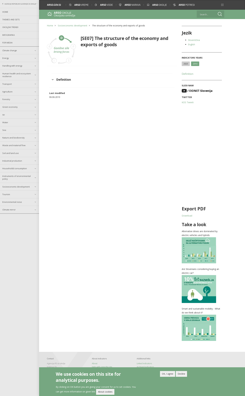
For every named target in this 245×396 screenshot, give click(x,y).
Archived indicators (145, 367)
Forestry (6, 99)
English (191, 44)
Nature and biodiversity (13, 137)
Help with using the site (102, 367)
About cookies (105, 392)
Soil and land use (10, 153)
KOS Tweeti (188, 102)
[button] (222, 5)
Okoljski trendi (10, 27)
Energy (5, 58)
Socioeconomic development (16, 186)
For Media (7, 42)
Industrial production (12, 160)
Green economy (10, 107)
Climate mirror (9, 209)
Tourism (6, 194)
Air (3, 114)
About (94, 363)
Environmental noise (12, 202)
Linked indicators (144, 363)
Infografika (8, 35)
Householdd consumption (14, 168)
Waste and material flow (13, 145)
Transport (7, 84)
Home (5, 11)
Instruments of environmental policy (16, 177)
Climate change (9, 50)
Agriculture (7, 91)
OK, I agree (167, 374)
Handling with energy (12, 65)
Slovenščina (194, 40)
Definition (187, 74)
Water (5, 122)
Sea (4, 130)
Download (187, 215)
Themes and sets (11, 19)
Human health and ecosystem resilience (16, 75)
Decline (181, 374)
